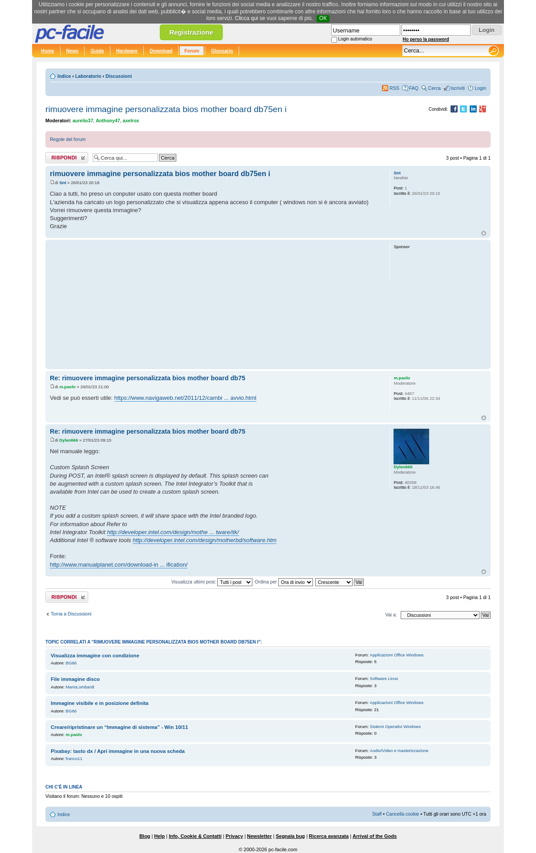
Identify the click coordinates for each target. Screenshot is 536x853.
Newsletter (259, 836)
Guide (97, 50)
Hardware (127, 50)
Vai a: (391, 614)
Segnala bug (290, 836)
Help (159, 836)
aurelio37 (83, 120)
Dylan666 (68, 440)
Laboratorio (88, 76)
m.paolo (67, 386)
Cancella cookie (402, 814)
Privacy (234, 836)
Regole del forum (67, 139)
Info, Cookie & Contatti (195, 836)
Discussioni (119, 76)
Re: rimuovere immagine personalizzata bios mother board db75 (147, 378)
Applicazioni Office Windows (396, 654)
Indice (64, 76)
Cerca (434, 88)
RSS (394, 88)
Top (483, 233)
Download (161, 50)
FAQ (413, 88)
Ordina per (284, 581)
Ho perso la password (426, 39)
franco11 (74, 758)
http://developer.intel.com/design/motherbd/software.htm (204, 540)
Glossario (222, 50)
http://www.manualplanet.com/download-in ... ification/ (118, 564)
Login (480, 88)
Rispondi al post (66, 157)
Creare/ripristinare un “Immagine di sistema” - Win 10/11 (119, 727)
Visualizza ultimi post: (212, 581)
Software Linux (384, 678)
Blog (144, 836)
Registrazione (191, 32)
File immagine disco (75, 679)
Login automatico (355, 38)
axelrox (131, 120)
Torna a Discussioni (71, 613)
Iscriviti (458, 88)
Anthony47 (108, 120)
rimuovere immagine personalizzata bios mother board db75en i (166, 109)
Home (47, 50)
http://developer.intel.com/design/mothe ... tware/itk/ (173, 532)
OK (323, 18)
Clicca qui (246, 18)
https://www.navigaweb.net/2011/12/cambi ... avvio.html (185, 397)
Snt (62, 182)
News (72, 50)
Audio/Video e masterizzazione (399, 750)
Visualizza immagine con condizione (95, 655)
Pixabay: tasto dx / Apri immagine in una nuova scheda (118, 751)
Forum (191, 50)
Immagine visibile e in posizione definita (99, 703)
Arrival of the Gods (375, 836)
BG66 (71, 662)
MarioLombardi (80, 686)
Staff (377, 814)
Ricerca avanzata (329, 836)
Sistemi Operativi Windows (395, 726)
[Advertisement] (216, 304)
